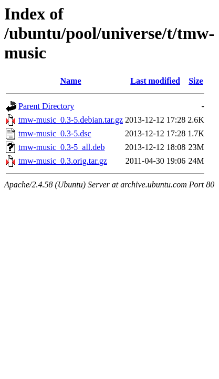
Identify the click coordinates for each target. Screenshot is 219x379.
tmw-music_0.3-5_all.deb (61, 147)
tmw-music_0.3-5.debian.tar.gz (70, 119)
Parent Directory (46, 106)
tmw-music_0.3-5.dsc (54, 133)
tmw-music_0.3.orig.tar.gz (62, 160)
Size (196, 80)
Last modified (155, 80)
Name (70, 80)
